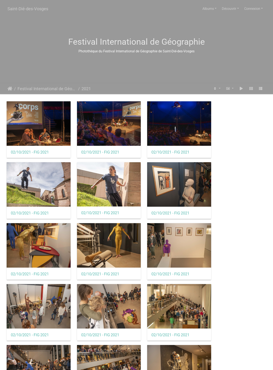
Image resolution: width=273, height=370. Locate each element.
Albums (208, 9)
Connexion (252, 9)
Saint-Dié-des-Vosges (27, 8)
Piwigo (146, 363)
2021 (86, 88)
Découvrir (229, 9)
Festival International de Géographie (46, 88)
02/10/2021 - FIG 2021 (30, 149)
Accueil (9, 88)
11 (168, 346)
